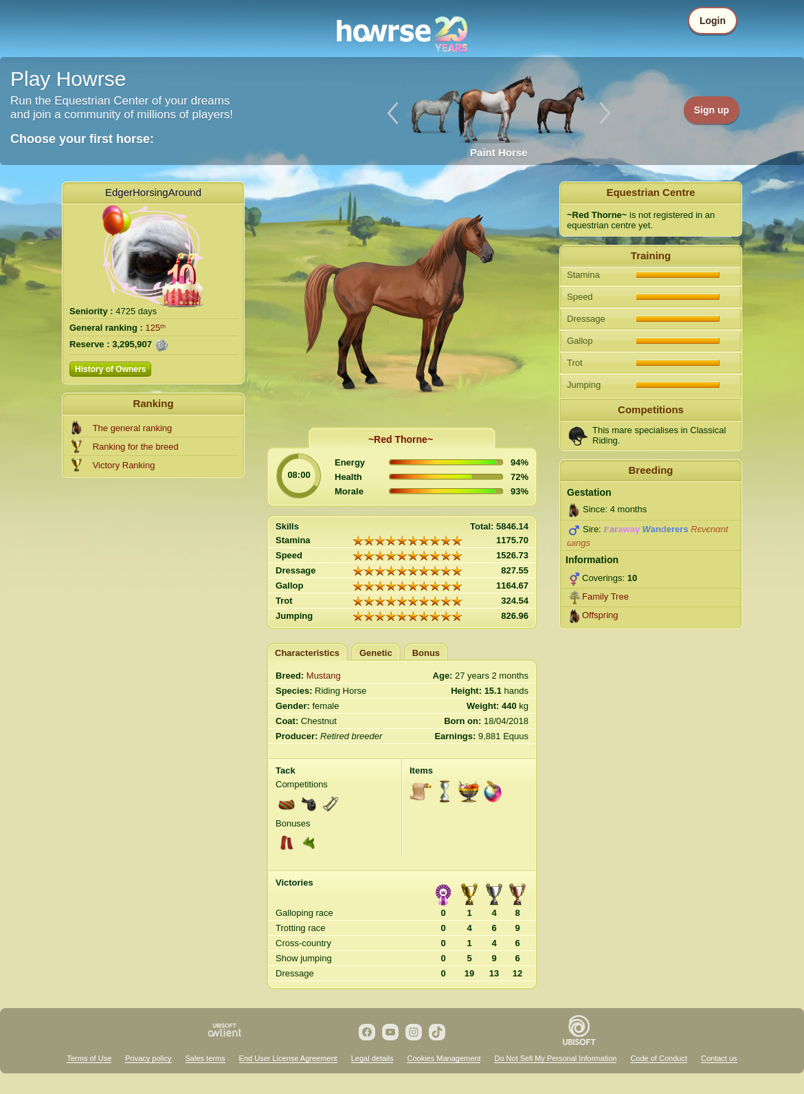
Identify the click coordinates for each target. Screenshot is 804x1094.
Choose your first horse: (82, 139)
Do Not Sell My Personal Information (555, 1058)
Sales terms (205, 1058)
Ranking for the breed (136, 446)
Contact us (719, 1058)
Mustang (323, 675)
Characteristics (307, 653)
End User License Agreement (288, 1058)
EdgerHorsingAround (153, 192)
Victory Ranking (124, 465)
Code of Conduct (658, 1058)
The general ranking (132, 428)
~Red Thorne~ (400, 439)
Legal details (372, 1058)
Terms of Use (89, 1058)
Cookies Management (443, 1058)
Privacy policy (148, 1058)
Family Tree (605, 596)
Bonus (426, 653)
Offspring (600, 615)
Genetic (375, 653)
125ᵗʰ (156, 327)
